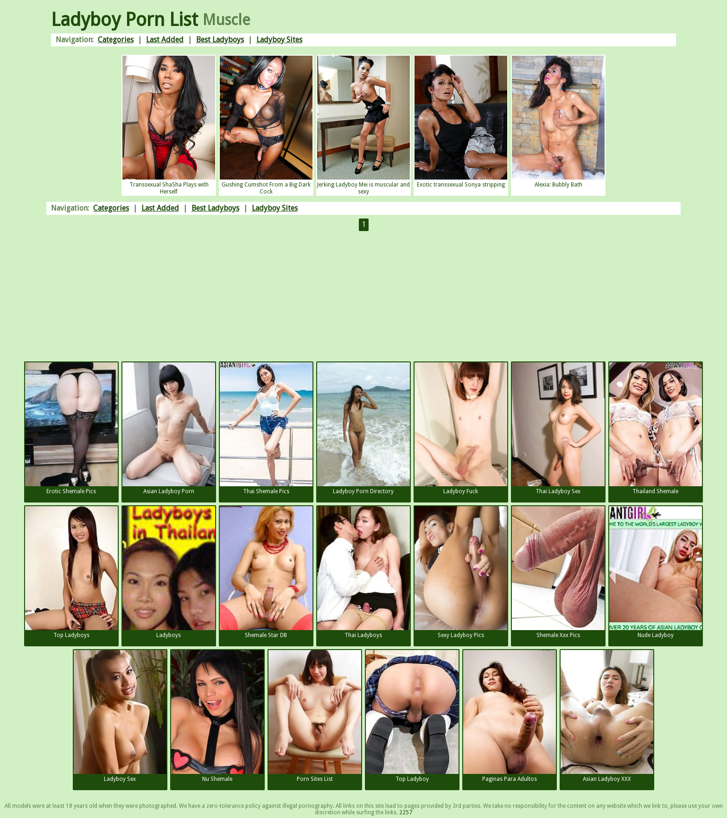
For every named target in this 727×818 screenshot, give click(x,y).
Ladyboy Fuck (461, 428)
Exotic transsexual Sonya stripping (461, 122)
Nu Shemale (217, 716)
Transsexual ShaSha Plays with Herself (168, 125)
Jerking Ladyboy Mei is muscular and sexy (363, 125)
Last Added (165, 39)
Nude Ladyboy (655, 572)
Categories (116, 39)
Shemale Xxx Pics (558, 572)
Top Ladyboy (412, 716)
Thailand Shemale (655, 428)
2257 (405, 812)
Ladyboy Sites (279, 39)
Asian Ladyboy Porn (168, 428)
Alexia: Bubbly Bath (558, 122)
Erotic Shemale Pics (71, 428)
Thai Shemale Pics (266, 428)
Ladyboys (168, 572)
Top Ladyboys (71, 572)
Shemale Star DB (266, 572)
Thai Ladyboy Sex (558, 428)
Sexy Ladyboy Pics (461, 572)
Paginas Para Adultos (509, 716)
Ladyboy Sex (120, 716)
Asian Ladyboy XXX (607, 716)
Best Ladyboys (220, 39)
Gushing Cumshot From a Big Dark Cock (266, 125)
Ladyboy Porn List (124, 19)
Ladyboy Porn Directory (363, 428)
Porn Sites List (314, 716)
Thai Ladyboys (363, 572)
